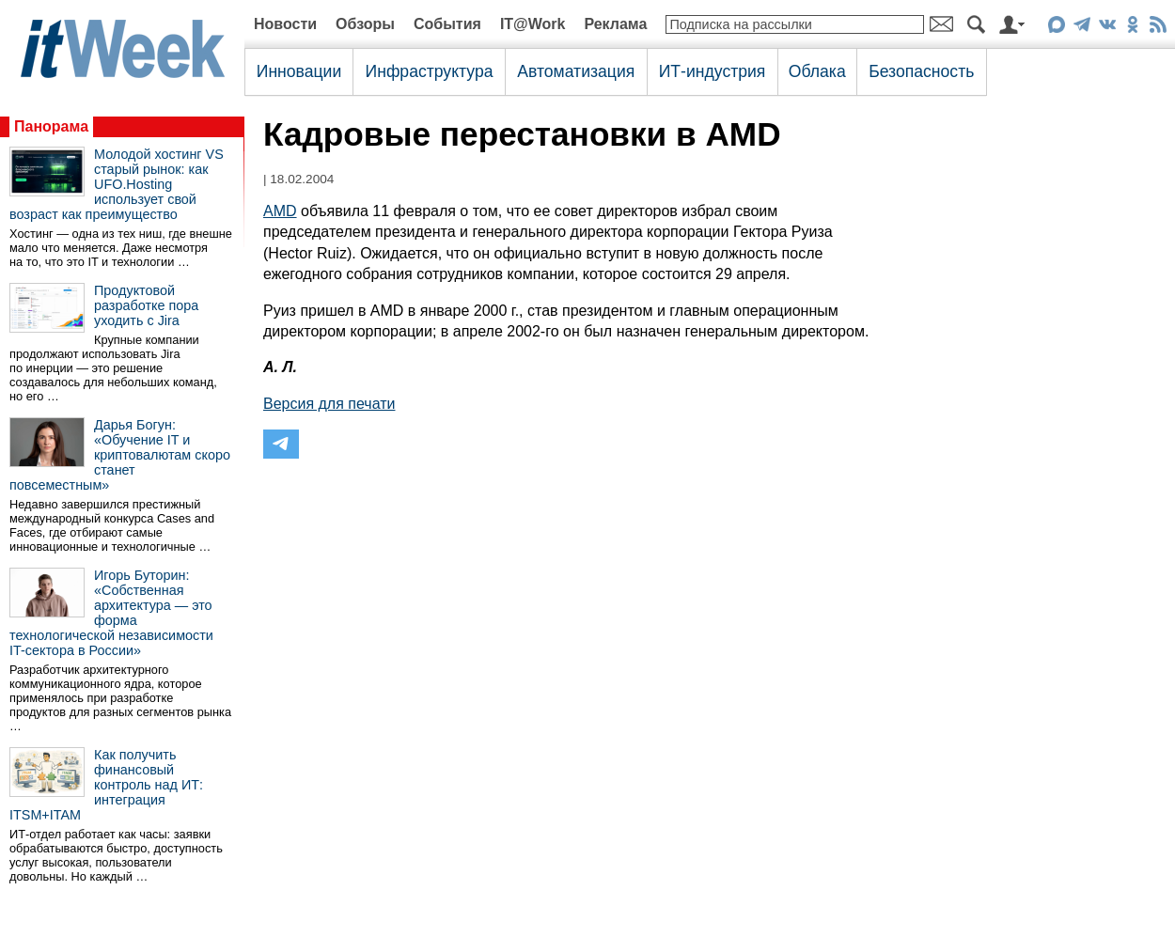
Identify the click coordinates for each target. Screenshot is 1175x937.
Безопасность (921, 71)
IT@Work (533, 24)
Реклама (615, 24)
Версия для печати (329, 404)
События (447, 24)
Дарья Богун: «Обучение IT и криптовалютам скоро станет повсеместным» (119, 454)
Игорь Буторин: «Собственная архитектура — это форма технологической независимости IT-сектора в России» (111, 613)
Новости (285, 24)
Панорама (51, 126)
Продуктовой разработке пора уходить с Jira (146, 305)
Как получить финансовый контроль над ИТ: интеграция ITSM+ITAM (106, 784)
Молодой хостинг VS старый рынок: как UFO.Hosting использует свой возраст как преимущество (116, 184)
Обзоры (365, 24)
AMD (280, 211)
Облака (817, 71)
